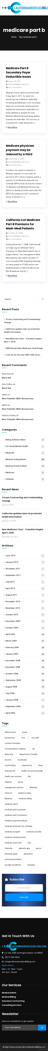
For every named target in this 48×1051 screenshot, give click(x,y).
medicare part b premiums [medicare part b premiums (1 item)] (16, 815)
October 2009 (25, 628)
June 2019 (25, 556)
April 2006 (25, 713)
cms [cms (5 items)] (23, 738)
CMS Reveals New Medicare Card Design (24, 348)
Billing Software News (25, 440)
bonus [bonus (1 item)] (24, 732)
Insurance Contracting (13, 1001)
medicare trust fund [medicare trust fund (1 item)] (13, 843)
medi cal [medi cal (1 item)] (8, 793)
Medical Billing (9, 997)
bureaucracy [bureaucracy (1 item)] (10, 738)
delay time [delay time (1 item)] (9, 754)
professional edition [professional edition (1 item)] (13, 859)
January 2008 (25, 700)
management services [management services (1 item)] (14, 787)
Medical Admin (9, 992)
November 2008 (25, 667)
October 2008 (25, 674)
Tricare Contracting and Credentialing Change (22, 321)
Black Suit (6, 378)
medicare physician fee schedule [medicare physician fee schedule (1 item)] (18, 826)
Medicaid (25, 453)
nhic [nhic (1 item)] (29, 843)
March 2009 (25, 641)
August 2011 (25, 595)
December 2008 (25, 660)
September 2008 (25, 680)
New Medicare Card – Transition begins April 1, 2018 (23, 340)
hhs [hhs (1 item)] (29, 776)
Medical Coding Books (25, 459)
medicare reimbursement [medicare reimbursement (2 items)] (15, 837)
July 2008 (25, 693)
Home (14, 37)
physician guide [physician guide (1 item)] (11, 854)
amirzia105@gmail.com (18, 84)
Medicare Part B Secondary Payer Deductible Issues (18, 72)
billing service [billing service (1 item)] (10, 732)
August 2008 (25, 687)
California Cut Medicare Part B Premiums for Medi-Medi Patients (23, 224)
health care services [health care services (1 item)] (13, 776)
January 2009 (25, 654)
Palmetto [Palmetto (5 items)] (8, 848)
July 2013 (25, 582)
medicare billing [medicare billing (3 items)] (25, 798)
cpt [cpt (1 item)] (33, 749)
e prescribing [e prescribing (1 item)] (10, 765)
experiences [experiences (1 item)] (27, 765)
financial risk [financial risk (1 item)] (10, 771)
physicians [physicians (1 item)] (28, 854)
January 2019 (25, 562)
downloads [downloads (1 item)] (22, 760)
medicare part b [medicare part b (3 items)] (11, 804)
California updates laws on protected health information (22, 330)
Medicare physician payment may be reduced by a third (20, 150)
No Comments (15, 87)
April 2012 (25, 588)
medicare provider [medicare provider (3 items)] (34, 832)
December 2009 (25, 621)
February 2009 (25, 647)
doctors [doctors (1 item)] (8, 760)
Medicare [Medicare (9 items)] (8, 798)
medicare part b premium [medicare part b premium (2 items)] (15, 809)
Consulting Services (12, 1005)
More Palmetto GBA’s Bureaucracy (17, 398)
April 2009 (25, 634)
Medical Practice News (25, 466)
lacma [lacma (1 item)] (20, 782)
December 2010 (25, 601)
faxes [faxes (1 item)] (40, 765)
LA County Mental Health (25, 446)
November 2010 (25, 608)
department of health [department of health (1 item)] (28, 754)
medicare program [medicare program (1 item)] (12, 832)
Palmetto (25, 479)
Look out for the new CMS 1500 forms (23, 355)
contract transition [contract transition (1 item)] (12, 743)
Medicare (25, 472)
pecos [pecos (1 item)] (38, 848)
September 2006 (25, 706)
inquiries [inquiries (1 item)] (8, 782)
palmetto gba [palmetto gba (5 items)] (24, 848)
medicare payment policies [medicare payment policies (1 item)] (16, 821)
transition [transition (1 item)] (31, 865)
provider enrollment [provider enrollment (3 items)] (13, 865)
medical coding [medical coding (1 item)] (24, 793)
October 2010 (25, 615)
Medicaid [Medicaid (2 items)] (33, 787)
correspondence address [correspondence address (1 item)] (15, 749)
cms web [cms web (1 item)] (35, 738)
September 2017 (25, 575)
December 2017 (25, 569)
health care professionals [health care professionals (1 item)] (32, 771)
